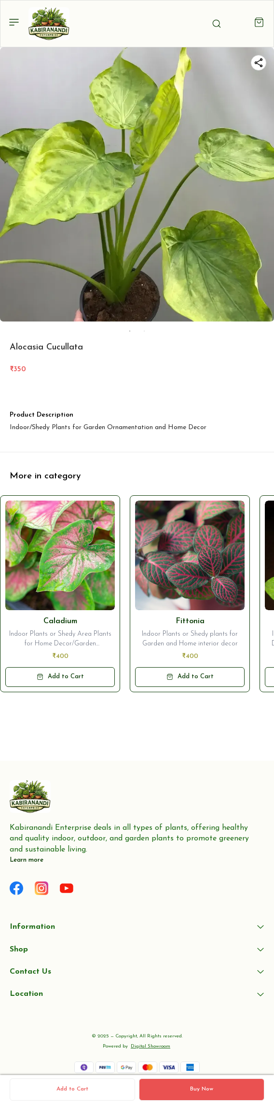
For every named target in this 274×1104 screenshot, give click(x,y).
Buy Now (201, 1089)
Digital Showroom (150, 1046)
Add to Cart (72, 1089)
